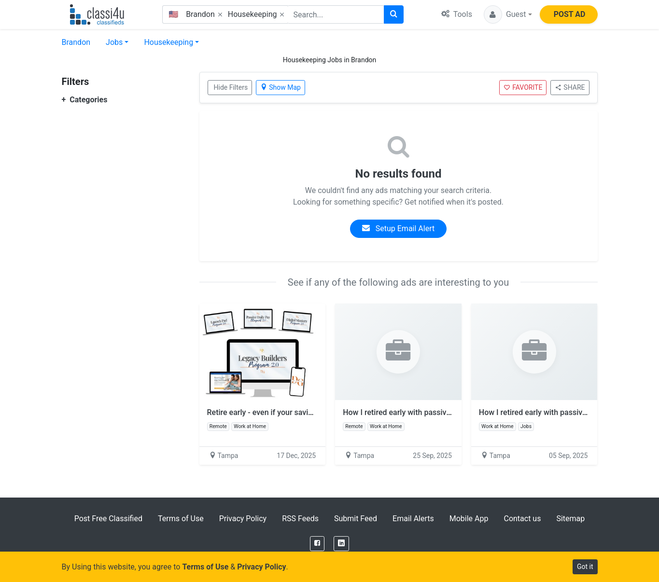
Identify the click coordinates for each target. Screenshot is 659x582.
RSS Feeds (300, 518)
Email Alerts (413, 518)
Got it (585, 566)
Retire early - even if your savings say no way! (290, 412)
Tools (456, 14)
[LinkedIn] (341, 543)
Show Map (280, 87)
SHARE (570, 87)
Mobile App (469, 518)
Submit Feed (355, 518)
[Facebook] (317, 543)
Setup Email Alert (398, 228)
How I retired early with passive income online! (428, 412)
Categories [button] (85, 99)
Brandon (76, 42)
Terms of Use (181, 518)
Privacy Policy (243, 518)
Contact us (522, 518)
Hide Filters (231, 87)
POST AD (570, 14)
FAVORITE (523, 87)
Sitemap (570, 518)
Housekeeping (168, 42)
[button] (508, 14)
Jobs (114, 42)
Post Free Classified (108, 518)
